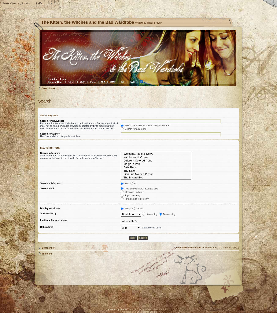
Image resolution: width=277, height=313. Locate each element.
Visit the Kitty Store (226, 291)
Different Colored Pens (156, 160)
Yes (125, 183)
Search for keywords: (52, 121)
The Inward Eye (156, 177)
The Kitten (156, 170)
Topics (137, 208)
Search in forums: (50, 153)
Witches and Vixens (156, 157)
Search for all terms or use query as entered (145, 125)
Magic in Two (156, 164)
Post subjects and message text (139, 188)
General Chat (55, 82)
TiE (123, 82)
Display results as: (50, 208)
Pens (93, 82)
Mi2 (103, 82)
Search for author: (50, 133)
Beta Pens (156, 167)
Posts (126, 208)
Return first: (46, 227)
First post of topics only (135, 199)
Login (63, 79)
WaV (82, 82)
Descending (167, 214)
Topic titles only (130, 195)
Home (9, 4)
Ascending (150, 214)
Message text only (132, 192)
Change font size (24, 4)
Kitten (71, 82)
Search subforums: (50, 183)
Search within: (48, 188)
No (133, 183)
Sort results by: (48, 213)
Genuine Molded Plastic (156, 174)
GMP (112, 82)
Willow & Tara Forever (106, 280)
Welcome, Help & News (156, 154)
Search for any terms (133, 129)
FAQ (39, 4)
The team (47, 253)
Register (52, 79)
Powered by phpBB (117, 309)
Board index (138, 58)
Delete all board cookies (187, 247)
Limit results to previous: (54, 220)
